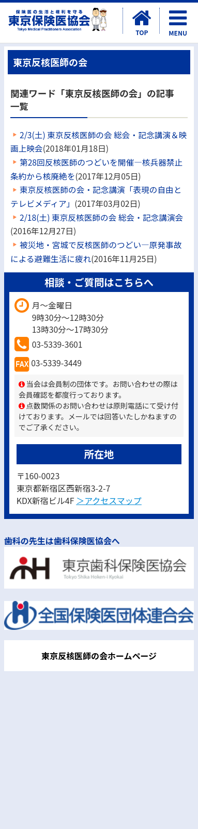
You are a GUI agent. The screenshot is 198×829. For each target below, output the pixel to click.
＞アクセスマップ (109, 500)
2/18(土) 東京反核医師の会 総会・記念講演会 (101, 217)
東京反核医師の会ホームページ (99, 655)
